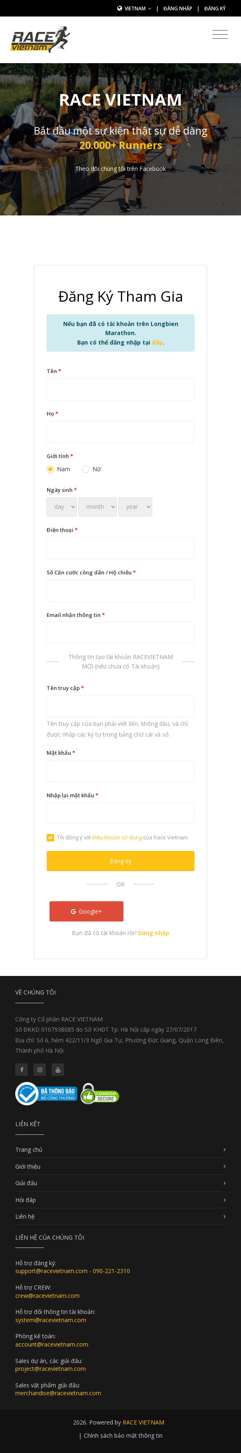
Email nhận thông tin (76, 615)
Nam (58, 469)
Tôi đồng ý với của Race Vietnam (117, 837)
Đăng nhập (177, 8)
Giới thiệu (27, 1166)
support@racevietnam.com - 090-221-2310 (72, 1271)
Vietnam (138, 8)
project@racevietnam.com (50, 1369)
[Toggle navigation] (220, 35)
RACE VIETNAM (143, 1422)
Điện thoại (62, 530)
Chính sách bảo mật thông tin (123, 1435)
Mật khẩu (61, 752)
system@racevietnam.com (50, 1320)
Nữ (91, 469)
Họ (52, 413)
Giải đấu (26, 1183)
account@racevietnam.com (51, 1344)
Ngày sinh (62, 490)
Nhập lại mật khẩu (72, 795)
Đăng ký (215, 8)
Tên (54, 371)
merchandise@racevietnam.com (58, 1393)
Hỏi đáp (25, 1200)
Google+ (86, 911)
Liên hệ (25, 1216)
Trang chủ (29, 1149)
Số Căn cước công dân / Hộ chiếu (91, 572)
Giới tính (60, 456)
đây (157, 342)
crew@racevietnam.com (47, 1295)
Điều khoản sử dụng (117, 837)
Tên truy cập (65, 688)
